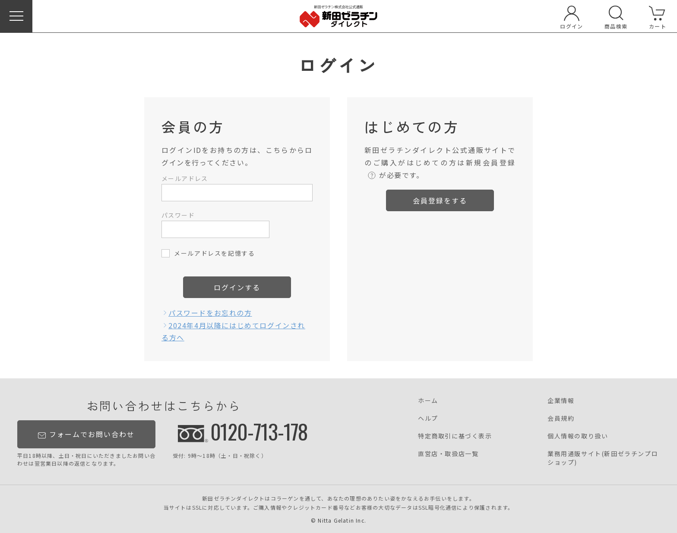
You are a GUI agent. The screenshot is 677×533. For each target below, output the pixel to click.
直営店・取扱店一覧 (448, 453)
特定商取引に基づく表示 (455, 435)
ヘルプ (428, 418)
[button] (16, 16)
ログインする (237, 287)
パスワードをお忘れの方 (210, 313)
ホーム (428, 400)
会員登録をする (440, 200)
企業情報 (560, 400)
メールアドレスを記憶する (214, 253)
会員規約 (560, 418)
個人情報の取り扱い (577, 435)
